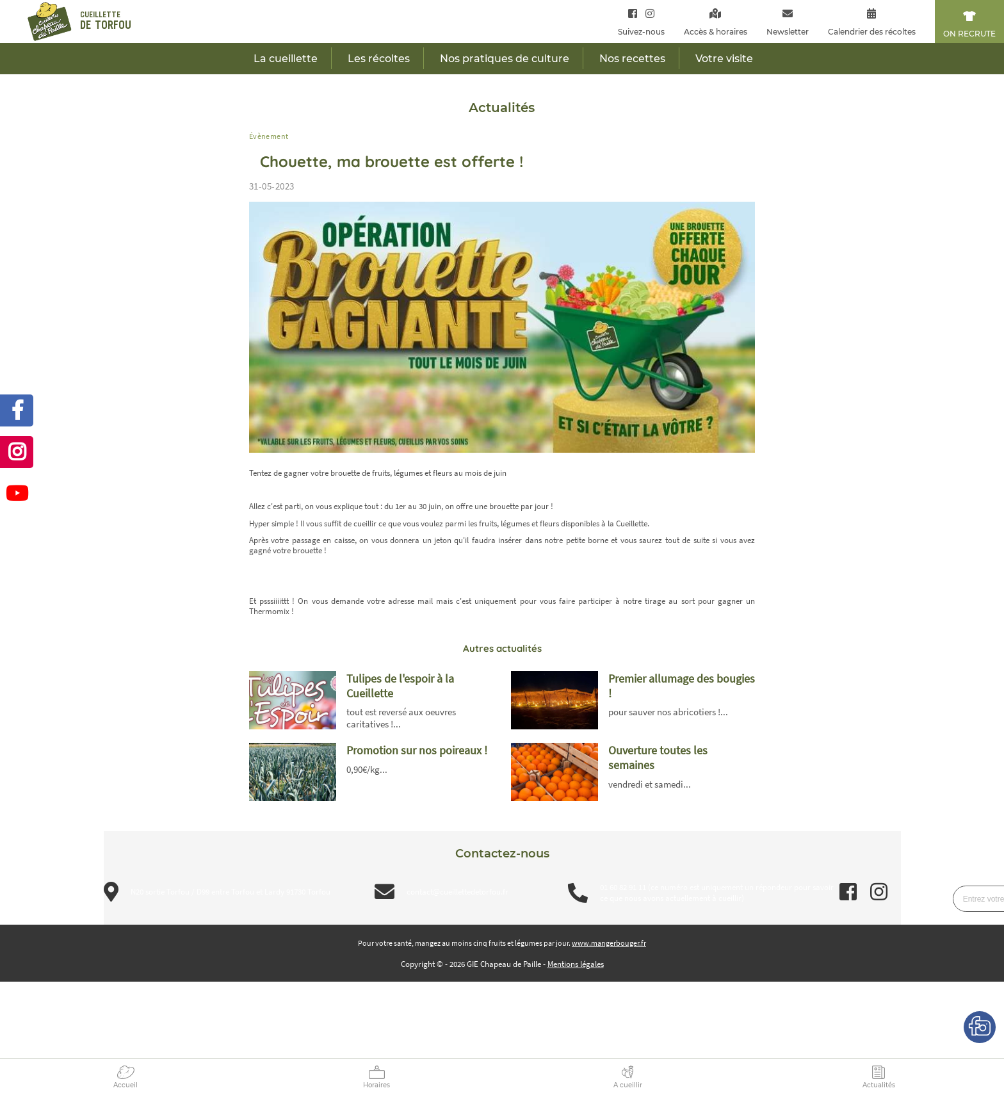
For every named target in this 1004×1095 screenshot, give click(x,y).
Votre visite (724, 59)
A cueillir (627, 1085)
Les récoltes (379, 59)
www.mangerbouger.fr (609, 943)
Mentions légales (575, 964)
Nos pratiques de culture (504, 59)
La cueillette (286, 59)
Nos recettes (632, 59)
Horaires (376, 1085)
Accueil (125, 1085)
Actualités (878, 1085)
